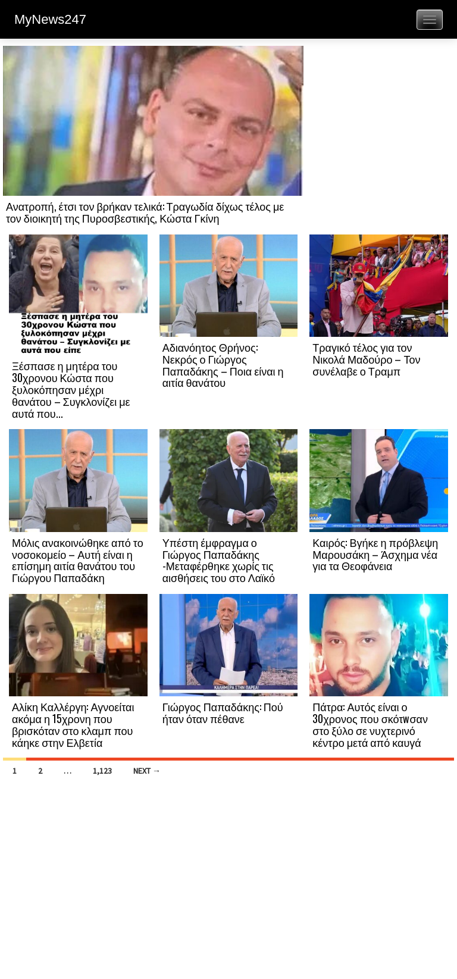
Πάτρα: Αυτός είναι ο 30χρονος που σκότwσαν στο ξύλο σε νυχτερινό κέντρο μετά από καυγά (370, 724)
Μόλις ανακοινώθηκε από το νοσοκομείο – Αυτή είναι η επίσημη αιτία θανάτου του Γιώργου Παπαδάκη (77, 559)
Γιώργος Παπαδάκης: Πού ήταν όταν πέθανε (222, 712)
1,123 (102, 770)
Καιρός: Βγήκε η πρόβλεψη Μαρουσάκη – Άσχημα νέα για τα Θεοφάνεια (375, 554)
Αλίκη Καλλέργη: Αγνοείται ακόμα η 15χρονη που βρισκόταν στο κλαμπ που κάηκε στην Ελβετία (73, 724)
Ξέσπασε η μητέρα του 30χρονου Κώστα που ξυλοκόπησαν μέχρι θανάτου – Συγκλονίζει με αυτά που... (71, 389)
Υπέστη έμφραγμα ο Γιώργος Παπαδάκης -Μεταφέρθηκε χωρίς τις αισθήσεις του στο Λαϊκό (218, 559)
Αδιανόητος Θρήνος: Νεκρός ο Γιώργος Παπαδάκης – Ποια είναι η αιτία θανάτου (223, 364)
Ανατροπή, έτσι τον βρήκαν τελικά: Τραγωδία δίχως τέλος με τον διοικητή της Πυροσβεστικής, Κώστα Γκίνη (145, 212)
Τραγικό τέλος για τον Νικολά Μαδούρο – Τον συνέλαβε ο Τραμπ (366, 359)
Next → (147, 770)
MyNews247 (50, 19)
